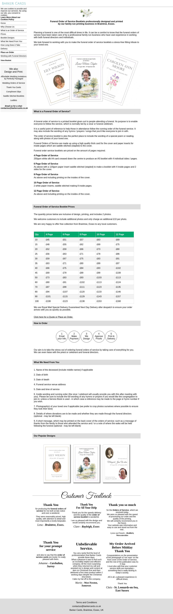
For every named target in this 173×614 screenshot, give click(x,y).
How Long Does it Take (10, 45)
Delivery (4, 49)
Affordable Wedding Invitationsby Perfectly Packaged (13, 77)
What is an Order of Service (12, 30)
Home (3, 23)
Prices (3, 34)
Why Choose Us (7, 27)
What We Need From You (11, 41)
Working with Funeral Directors (13, 56)
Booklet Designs (7, 38)
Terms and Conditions (86, 602)
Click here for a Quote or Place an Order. (53, 317)
